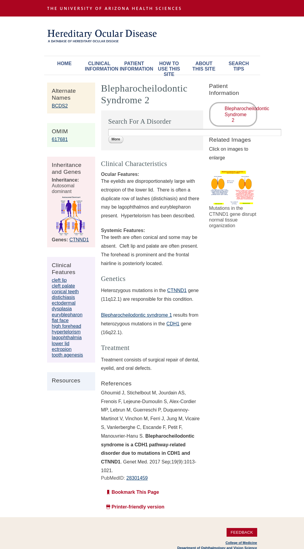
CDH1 (172, 323)
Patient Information (136, 66)
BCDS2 (60, 105)
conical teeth (65, 291)
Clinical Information (101, 66)
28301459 (137, 478)
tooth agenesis (67, 354)
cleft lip (59, 280)
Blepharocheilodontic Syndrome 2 (241, 114)
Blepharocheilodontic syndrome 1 (136, 315)
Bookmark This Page (135, 492)
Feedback (241, 532)
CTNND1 (79, 239)
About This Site (203, 66)
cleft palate (63, 285)
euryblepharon (67, 314)
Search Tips (239, 66)
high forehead (66, 326)
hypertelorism (66, 331)
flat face (60, 320)
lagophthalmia (67, 337)
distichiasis (63, 297)
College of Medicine (241, 542)
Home (64, 63)
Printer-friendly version (138, 506)
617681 (60, 139)
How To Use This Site (169, 67)
